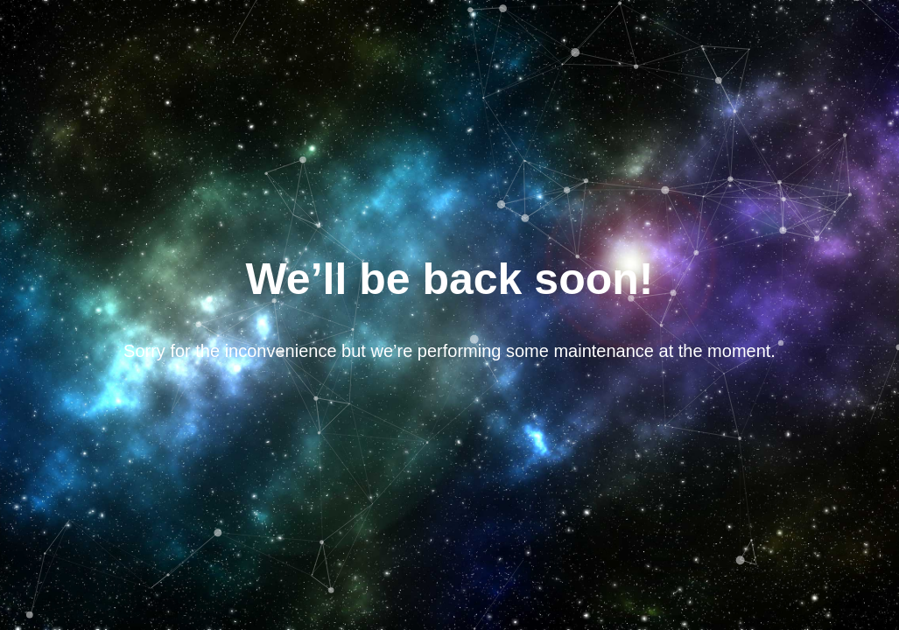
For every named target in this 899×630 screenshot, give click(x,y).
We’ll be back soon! (450, 279)
